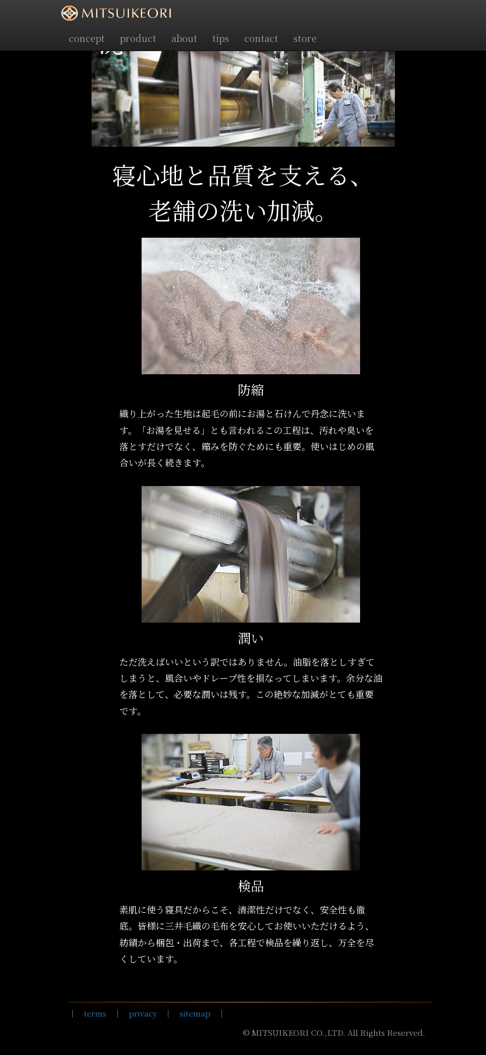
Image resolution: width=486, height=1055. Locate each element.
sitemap (195, 1013)
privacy (143, 1013)
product (138, 38)
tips (220, 38)
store (305, 38)
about (184, 38)
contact (261, 38)
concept (87, 38)
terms (95, 1013)
